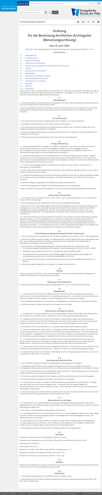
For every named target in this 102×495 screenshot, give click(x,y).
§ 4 (21, 63)
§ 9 (21, 76)
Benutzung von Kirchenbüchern (35, 71)
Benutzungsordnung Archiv (32, 22)
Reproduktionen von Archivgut (35, 81)
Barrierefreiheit (50, 493)
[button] (98, 3)
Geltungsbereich (30, 55)
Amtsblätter (59, 3)
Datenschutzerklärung (35, 493)
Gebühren (28, 86)
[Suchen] (55, 12)
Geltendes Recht (23, 3)
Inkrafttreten (29, 89)
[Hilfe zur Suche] (45, 12)
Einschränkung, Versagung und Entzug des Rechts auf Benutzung (47, 66)
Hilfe (58, 493)
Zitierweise (29, 83)
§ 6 (21, 68)
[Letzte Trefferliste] (49, 12)
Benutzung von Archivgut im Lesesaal (37, 76)
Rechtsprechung (48, 3)
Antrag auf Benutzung (32, 60)
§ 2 (21, 58)
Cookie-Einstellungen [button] (69, 493)
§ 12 (21, 83)
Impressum (22, 493)
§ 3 (21, 60)
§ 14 (21, 89)
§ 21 (65, 285)
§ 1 (21, 55)
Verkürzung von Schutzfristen (35, 63)
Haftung (28, 68)
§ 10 (21, 78)
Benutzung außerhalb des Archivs (36, 78)
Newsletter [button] (12, 493)
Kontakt (4, 493)
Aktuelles (92, 3)
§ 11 (21, 81)
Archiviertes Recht (36, 3)
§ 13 (21, 86)
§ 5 (21, 66)
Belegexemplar (30, 73)
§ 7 (21, 71)
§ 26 (71, 285)
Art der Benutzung (31, 58)
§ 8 (21, 73)
